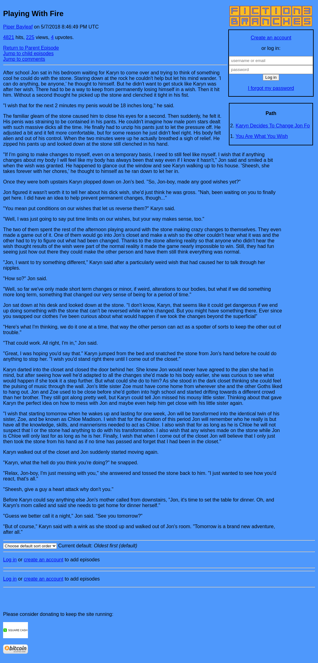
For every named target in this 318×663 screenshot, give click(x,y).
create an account (43, 559)
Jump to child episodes (28, 53)
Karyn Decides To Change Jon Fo (273, 125)
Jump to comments (24, 59)
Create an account (271, 37)
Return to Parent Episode (31, 48)
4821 (8, 37)
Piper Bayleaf (18, 26)
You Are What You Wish (262, 136)
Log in (10, 559)
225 (30, 37)
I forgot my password (271, 88)
